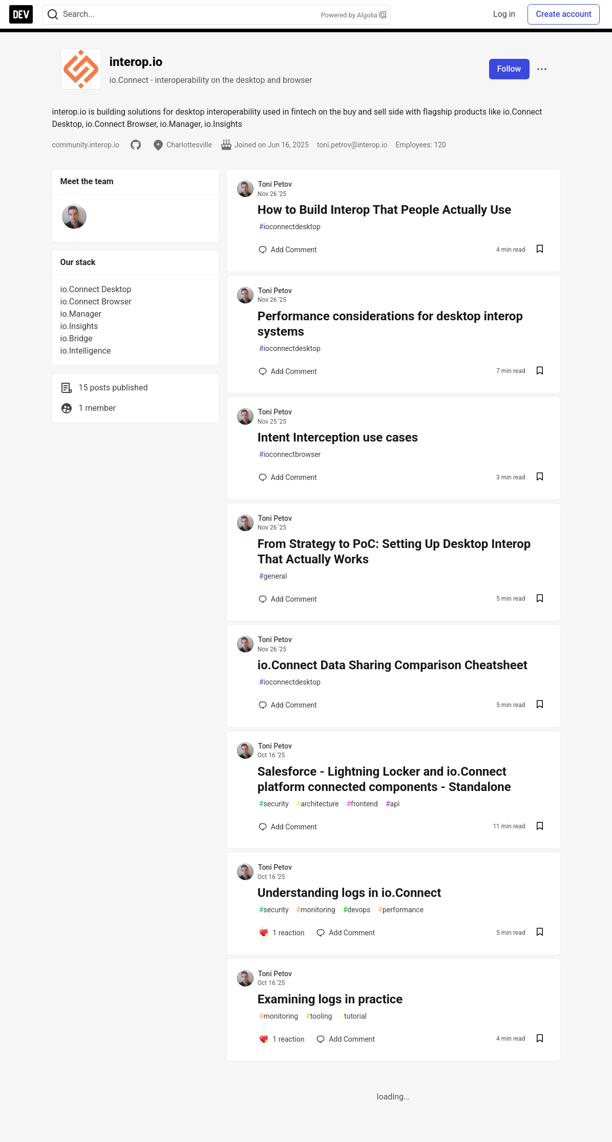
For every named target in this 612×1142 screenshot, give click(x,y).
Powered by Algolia (353, 15)
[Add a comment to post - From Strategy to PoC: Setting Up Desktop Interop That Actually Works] (287, 599)
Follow (509, 69)
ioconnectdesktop (290, 227)
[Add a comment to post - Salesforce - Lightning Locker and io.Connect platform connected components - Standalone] (287, 827)
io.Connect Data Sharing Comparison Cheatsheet (392, 665)
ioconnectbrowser (290, 454)
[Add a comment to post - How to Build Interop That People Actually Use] (287, 249)
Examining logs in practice (330, 999)
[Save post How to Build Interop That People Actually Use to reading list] (540, 249)
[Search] (53, 14)
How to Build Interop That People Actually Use (384, 210)
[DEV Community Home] (21, 14)
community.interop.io (86, 145)
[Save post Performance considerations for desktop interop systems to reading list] (540, 371)
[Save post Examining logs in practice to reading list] (540, 1039)
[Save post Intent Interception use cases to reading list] (540, 477)
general (273, 576)
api (393, 804)
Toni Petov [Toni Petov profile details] (275, 184)
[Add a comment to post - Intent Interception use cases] (287, 477)
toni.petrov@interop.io (352, 145)
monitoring (316, 910)
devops (357, 910)
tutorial (353, 1016)
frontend (361, 804)
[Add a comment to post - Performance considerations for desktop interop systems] (287, 371)
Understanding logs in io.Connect (349, 893)
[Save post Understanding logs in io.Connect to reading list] (540, 933)
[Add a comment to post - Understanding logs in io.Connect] (281, 933)
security (274, 804)
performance (401, 910)
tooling (319, 1016)
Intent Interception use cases (338, 437)
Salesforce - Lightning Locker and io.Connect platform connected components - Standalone (384, 779)
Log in (504, 14)
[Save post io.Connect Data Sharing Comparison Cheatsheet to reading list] (540, 705)
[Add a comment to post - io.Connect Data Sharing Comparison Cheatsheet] (287, 705)
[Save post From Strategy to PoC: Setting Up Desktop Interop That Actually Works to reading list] (540, 599)
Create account (564, 14)
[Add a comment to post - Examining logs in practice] (281, 1039)
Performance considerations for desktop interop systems (390, 324)
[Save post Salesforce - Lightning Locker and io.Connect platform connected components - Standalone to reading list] (540, 827)
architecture (318, 804)
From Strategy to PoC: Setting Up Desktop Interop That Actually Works (394, 551)
